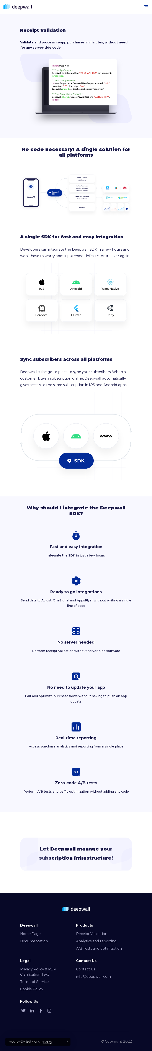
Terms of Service (34, 982)
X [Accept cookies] (67, 1041)
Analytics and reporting (96, 941)
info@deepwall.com (93, 977)
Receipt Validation (91, 934)
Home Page (30, 934)
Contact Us (85, 969)
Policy (47, 1042)
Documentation (34, 941)
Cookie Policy (31, 989)
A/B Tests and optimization (99, 948)
